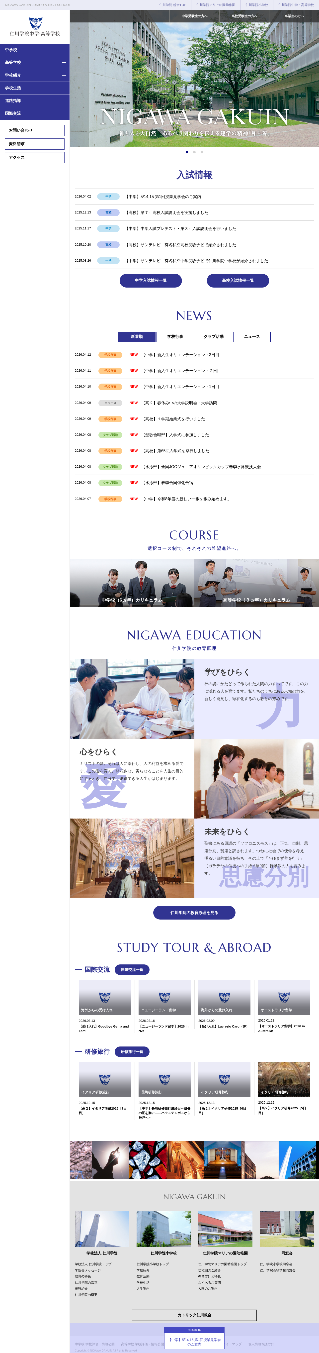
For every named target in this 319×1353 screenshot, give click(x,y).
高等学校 (13, 62)
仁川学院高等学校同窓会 (278, 1270)
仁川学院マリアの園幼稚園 (215, 5)
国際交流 (13, 113)
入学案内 (143, 1288)
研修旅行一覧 (132, 1051)
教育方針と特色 (209, 1276)
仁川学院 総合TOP (172, 5)
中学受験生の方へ (195, 16)
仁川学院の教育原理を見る (194, 913)
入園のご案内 (208, 1288)
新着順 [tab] (137, 336)
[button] (187, 152)
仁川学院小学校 (256, 5)
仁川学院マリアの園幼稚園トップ (222, 1264)
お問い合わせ (21, 130)
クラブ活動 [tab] (214, 336)
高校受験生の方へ (244, 16)
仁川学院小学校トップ (153, 1264)
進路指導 (13, 101)
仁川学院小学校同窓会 (276, 1264)
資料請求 (17, 144)
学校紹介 (13, 75)
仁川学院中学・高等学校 (296, 5)
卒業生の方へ (294, 16)
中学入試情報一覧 (151, 280)
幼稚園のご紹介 (209, 1270)
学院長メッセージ (88, 1270)
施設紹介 (81, 1288)
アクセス (17, 157)
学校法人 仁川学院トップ (93, 1264)
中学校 (11, 50)
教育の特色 (83, 1276)
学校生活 (13, 88)
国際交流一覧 (132, 969)
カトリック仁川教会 (194, 1315)
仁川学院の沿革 (86, 1282)
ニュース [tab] (252, 336)
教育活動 (143, 1276)
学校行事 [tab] (175, 336)
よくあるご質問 (209, 1282)
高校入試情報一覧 (238, 280)
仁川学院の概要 (86, 1295)
